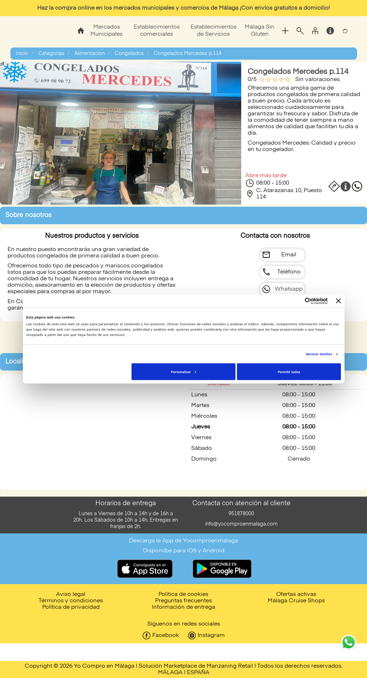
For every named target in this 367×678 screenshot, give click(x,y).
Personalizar (183, 371)
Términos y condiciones (71, 601)
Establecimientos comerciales (157, 30)
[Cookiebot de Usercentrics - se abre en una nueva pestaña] (296, 300)
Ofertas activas (296, 594)
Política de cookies (183, 594)
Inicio (22, 53)
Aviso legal (70, 594)
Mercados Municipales (106, 30)
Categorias (51, 53)
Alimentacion (89, 53)
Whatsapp (289, 289)
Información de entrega (183, 607)
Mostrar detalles (319, 354)
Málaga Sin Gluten (259, 30)
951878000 (241, 513)
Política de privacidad (71, 607)
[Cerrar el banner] (338, 300)
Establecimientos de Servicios (213, 30)
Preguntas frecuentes (183, 601)
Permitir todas (289, 371)
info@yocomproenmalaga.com (241, 524)
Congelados (129, 53)
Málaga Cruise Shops (296, 601)
